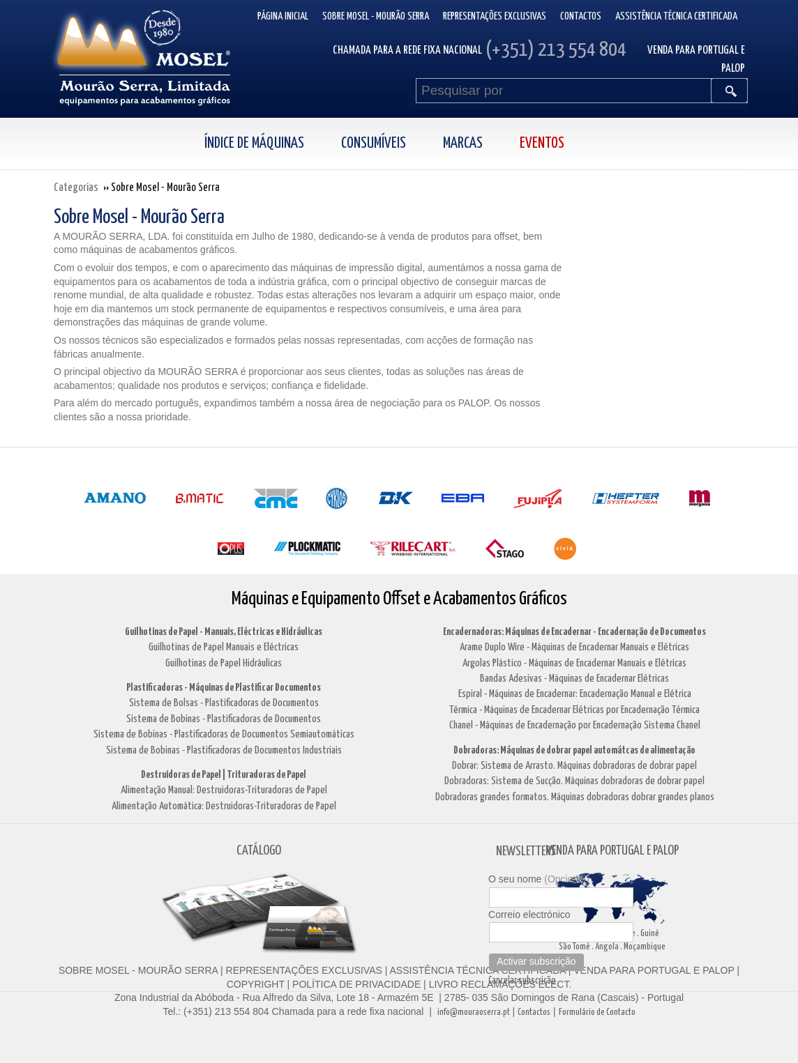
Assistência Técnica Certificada (676, 16)
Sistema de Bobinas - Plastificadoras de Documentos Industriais (224, 750)
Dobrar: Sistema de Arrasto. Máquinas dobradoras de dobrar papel (574, 765)
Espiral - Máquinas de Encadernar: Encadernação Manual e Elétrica (574, 694)
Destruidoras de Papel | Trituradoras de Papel (223, 775)
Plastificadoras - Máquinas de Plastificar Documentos (223, 687)
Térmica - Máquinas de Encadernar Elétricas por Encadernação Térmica (574, 710)
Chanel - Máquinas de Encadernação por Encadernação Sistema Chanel (574, 725)
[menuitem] (269, 144)
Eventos (542, 143)
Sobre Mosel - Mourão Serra (375, 16)
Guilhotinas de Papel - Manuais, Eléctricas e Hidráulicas (223, 632)
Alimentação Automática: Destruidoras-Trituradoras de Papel (224, 806)
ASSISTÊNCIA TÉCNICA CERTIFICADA (478, 970)
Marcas (463, 143)
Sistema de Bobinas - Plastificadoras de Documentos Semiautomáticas (223, 734)
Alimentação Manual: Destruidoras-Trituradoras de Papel (224, 790)
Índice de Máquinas (254, 143)
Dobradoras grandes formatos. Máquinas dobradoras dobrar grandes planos (574, 797)
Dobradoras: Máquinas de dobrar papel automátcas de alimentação (574, 750)
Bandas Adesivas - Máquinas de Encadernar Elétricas (574, 678)
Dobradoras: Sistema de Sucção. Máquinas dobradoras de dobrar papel (574, 781)
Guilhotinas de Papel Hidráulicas (223, 663)
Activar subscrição (536, 961)
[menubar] (399, 144)
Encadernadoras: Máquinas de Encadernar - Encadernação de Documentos (574, 632)
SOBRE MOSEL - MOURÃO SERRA (138, 970)
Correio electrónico (529, 914)
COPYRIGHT (256, 984)
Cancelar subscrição (522, 981)
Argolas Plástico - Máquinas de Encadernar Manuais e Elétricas (574, 663)
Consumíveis (373, 143)
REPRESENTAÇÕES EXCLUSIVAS (304, 970)
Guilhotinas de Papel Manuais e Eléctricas (224, 647)
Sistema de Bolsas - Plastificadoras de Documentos (224, 703)
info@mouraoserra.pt (473, 1012)
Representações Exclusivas (494, 16)
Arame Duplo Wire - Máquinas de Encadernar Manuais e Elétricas (574, 647)
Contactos (580, 16)
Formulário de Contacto (597, 1012)
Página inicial (282, 16)
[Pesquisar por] (563, 90)
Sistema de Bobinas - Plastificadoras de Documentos (223, 719)
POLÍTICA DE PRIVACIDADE (355, 984)
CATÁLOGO (258, 850)
